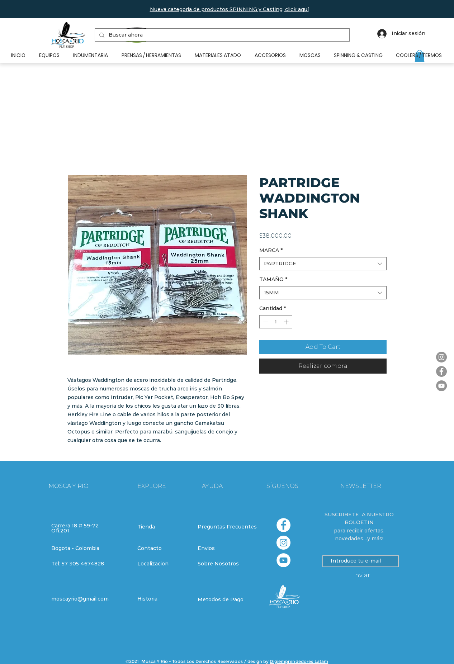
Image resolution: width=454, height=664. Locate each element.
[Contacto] (162, 548)
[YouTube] (441, 385)
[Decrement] (264, 322)
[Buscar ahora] (221, 35)
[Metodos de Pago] (223, 600)
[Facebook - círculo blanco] (283, 525)
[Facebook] (441, 371)
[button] (229, 9)
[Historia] (162, 599)
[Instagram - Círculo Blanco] (283, 543)
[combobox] (323, 264)
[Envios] (223, 548)
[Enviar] (360, 576)
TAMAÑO (273, 279)
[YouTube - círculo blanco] (283, 560)
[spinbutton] (275, 322)
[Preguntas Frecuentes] (227, 527)
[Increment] (286, 322)
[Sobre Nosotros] (223, 564)
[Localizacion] (162, 564)
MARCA (271, 250)
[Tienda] (162, 527)
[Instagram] (441, 357)
